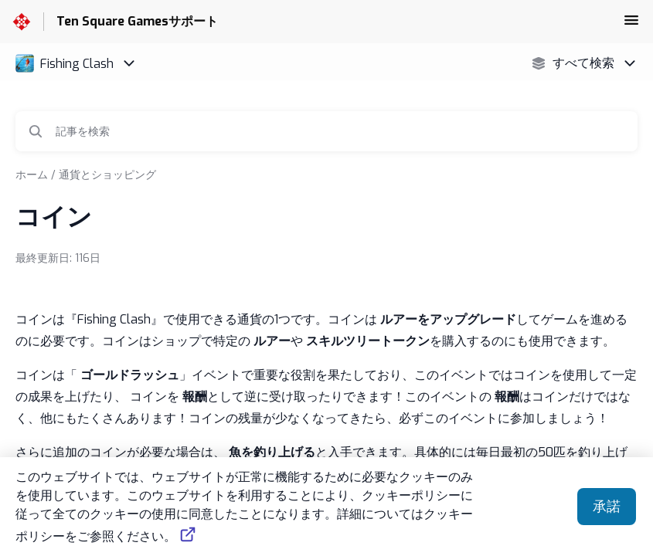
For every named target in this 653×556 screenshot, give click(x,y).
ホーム (31, 175)
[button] (631, 25)
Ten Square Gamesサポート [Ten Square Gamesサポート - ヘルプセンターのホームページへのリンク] (137, 21)
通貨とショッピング (107, 175)
